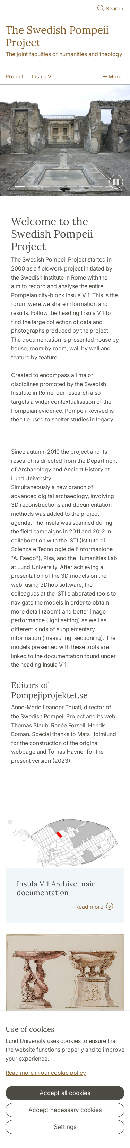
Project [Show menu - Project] (15, 76)
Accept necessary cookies (65, 1109)
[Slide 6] (84, 186)
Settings (65, 1126)
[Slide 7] (98, 186)
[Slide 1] (20, 186)
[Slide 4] (58, 186)
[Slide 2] (32, 186)
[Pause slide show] (116, 182)
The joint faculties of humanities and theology (64, 54)
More (112, 76)
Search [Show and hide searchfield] (109, 8)
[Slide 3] (46, 186)
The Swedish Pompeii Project (57, 36)
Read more (94, 906)
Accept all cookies (65, 1092)
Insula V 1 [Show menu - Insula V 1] (43, 76)
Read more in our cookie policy (46, 1072)
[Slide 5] (72, 186)
